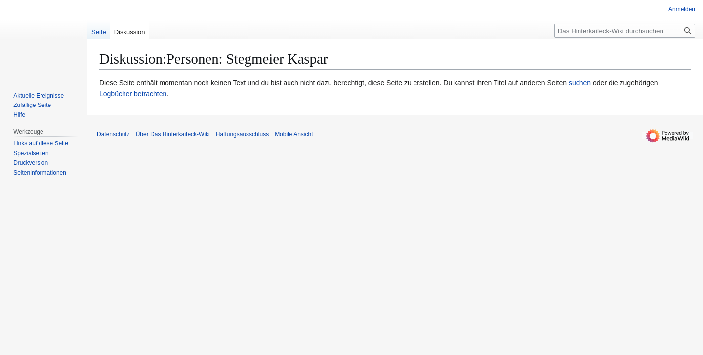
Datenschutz (113, 134)
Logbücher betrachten (132, 94)
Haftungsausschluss (242, 134)
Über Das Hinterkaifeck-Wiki (173, 134)
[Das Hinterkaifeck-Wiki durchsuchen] (624, 31)
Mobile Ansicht (294, 134)
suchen (580, 83)
